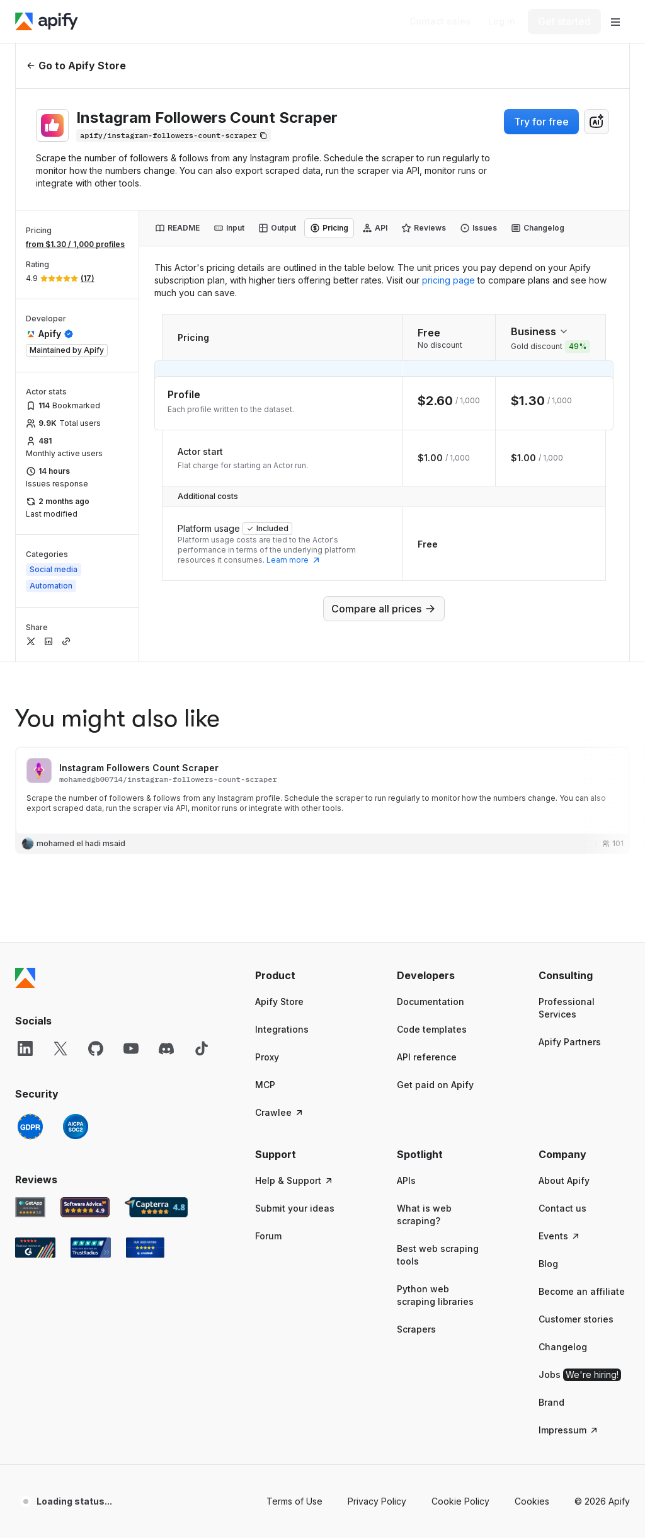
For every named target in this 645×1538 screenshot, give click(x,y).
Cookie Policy (460, 1501)
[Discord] (166, 1048)
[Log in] (502, 21)
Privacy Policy (377, 1501)
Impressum (569, 1430)
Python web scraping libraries (435, 1295)
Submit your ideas (294, 1208)
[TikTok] (201, 1048)
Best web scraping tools (438, 1254)
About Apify (564, 1180)
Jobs (580, 1375)
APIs (406, 1180)
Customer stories (576, 1319)
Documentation (430, 1001)
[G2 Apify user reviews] (35, 1247)
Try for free (541, 121)
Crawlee (279, 1112)
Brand (551, 1402)
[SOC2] (75, 1126)
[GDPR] (30, 1126)
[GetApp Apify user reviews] (30, 1207)
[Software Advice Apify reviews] (85, 1207)
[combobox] (596, 121)
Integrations (282, 1029)
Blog (548, 1263)
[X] (60, 1048)
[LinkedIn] (25, 1048)
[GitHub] (96, 1048)
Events (560, 1236)
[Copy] (173, 135)
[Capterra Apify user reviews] (156, 1207)
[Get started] (564, 21)
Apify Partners (570, 1041)
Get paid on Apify (435, 1084)
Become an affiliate (582, 1291)
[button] (300, 975)
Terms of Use (294, 1501)
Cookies (532, 1501)
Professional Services (567, 1007)
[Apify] (46, 21)
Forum (268, 1236)
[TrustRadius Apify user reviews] (91, 1247)
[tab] (177, 228)
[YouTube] (131, 1048)
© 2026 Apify (602, 1501)
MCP (265, 1084)
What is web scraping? (424, 1214)
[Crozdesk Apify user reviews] (145, 1247)
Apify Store (279, 1001)
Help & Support (294, 1180)
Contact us (562, 1208)
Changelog (563, 1346)
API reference (427, 1057)
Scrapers (416, 1329)
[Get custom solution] (440, 21)
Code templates (432, 1029)
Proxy (267, 1057)
